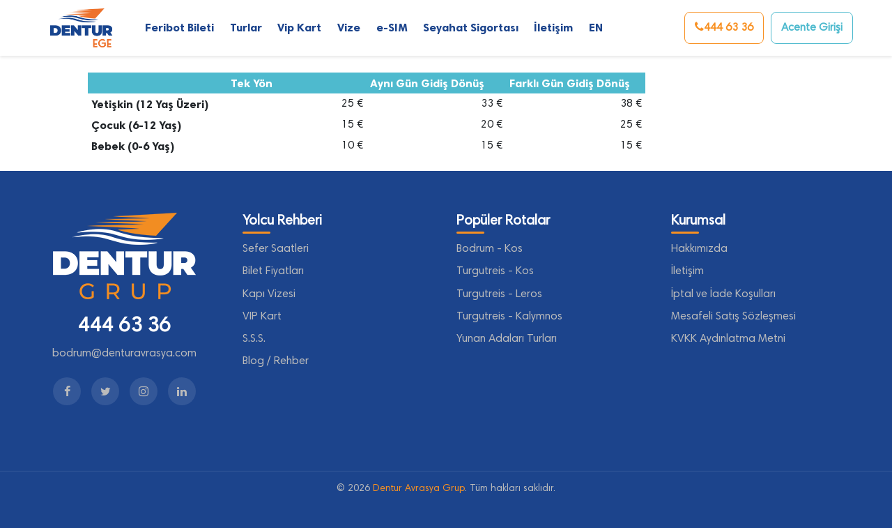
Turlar (246, 27)
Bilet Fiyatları (273, 271)
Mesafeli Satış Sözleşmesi (733, 316)
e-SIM (391, 27)
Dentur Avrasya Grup (419, 489)
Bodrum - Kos (489, 249)
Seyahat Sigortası (470, 27)
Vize (348, 27)
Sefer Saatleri (276, 249)
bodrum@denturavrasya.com (124, 353)
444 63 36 (724, 27)
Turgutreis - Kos (495, 271)
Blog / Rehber (276, 361)
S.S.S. (254, 339)
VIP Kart (262, 316)
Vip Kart (299, 27)
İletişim (553, 27)
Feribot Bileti (179, 27)
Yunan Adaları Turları (506, 339)
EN (596, 27)
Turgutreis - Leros (499, 294)
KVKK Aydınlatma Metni (728, 339)
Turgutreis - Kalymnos (509, 316)
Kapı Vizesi (269, 294)
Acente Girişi (812, 27)
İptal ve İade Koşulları (723, 294)
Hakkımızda (699, 249)
